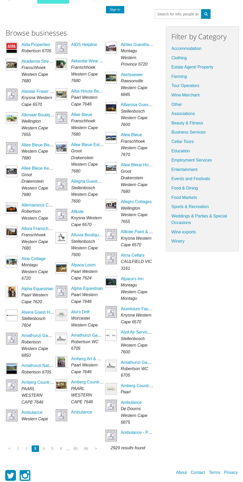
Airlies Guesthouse (138, 44)
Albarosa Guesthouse (141, 104)
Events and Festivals (190, 178)
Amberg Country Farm (42, 382)
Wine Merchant (185, 95)
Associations (183, 113)
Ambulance (31, 412)
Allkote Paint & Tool (139, 231)
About (181, 472)
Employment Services (191, 160)
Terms (215, 472)
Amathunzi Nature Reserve (46, 365)
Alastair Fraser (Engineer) (45, 91)
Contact (198, 472)
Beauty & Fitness (187, 123)
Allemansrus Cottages (42, 205)
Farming (179, 76)
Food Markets (184, 197)
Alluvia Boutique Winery (93, 235)
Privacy (231, 472)
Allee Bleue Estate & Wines (96, 144)
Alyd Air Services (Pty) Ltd (145, 332)
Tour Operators (185, 85)
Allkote (77, 211)
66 (86, 448)
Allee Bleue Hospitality (141, 165)
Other (176, 104)
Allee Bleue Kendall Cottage (47, 168)
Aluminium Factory (138, 309)
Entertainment (184, 169)
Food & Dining (184, 188)
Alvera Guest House (40, 312)
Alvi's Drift (80, 312)
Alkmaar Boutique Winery (45, 115)
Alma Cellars (133, 255)
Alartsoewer (132, 74)
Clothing (179, 58)
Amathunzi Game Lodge (44, 335)
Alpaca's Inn (132, 279)
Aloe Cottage (33, 258)
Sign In (115, 10)
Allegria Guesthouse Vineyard (98, 181)
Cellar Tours (182, 141)
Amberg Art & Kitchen (91, 359)
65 (76, 448)
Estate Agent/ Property (192, 67)
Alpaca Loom (83, 265)
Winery (177, 241)
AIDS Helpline (84, 44)
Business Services (188, 132)
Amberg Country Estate (142, 385)
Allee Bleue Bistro (37, 145)
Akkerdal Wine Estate (91, 61)
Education (180, 151)
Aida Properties (35, 44)
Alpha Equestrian (37, 288)
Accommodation (186, 48)
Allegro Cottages (136, 201)
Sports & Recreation (190, 206)
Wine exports (183, 232)
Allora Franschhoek (39, 228)
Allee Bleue (81, 114)
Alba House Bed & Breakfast (97, 91)
